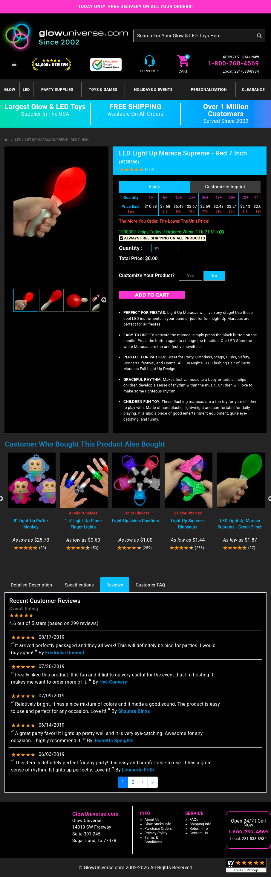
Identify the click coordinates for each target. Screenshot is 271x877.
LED (26, 89)
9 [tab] (163, 558)
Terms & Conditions (153, 839)
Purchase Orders (158, 828)
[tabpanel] (31, 502)
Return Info (199, 828)
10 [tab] (171, 558)
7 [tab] (145, 558)
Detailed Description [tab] (31, 585)
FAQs (194, 820)
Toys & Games (103, 89)
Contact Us (199, 833)
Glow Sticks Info (158, 824)
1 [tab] (91, 558)
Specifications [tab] (79, 585)
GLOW (9, 89)
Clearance (253, 89)
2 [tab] (100, 558)
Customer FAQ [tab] (150, 585)
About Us (152, 820)
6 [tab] (136, 558)
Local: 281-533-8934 (241, 71)
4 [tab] (118, 558)
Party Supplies (57, 89)
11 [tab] (180, 558)
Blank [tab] (154, 186)
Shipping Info (201, 824)
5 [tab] (127, 558)
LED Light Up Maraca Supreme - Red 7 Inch (52, 140)
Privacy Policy (156, 833)
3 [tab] (109, 558)
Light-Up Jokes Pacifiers (135, 520)
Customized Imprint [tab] (225, 187)
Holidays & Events (153, 89)
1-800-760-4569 (233, 63)
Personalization (208, 89)
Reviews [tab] (114, 585)
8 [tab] (154, 558)
